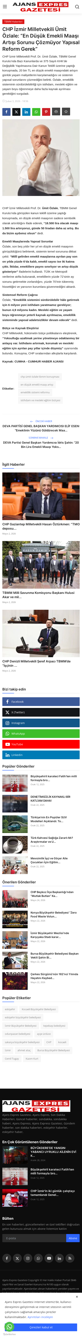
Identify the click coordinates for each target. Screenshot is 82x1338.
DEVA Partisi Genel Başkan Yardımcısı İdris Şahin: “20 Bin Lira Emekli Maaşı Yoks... (41, 445)
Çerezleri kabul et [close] (41, 1327)
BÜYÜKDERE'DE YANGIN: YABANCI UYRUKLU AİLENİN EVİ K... (53, 1152)
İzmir (8, 1050)
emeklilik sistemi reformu (35, 392)
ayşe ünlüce (44, 1034)
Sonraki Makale (41, 437)
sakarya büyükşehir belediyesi (22, 1042)
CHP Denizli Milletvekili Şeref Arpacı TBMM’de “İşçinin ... (36, 663)
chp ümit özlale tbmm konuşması (40, 376)
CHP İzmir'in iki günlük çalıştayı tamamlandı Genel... (53, 1193)
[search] (77, 7)
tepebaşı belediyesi (54, 1025)
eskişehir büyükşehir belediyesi (23, 1017)
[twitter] (17, 1258)
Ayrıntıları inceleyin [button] (40, 1317)
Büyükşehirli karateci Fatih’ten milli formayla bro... (54, 778)
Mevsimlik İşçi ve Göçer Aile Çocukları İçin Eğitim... (49, 860)
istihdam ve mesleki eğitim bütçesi (40, 400)
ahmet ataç (24, 1050)
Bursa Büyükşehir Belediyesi (53, 1050)
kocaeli (62, 1042)
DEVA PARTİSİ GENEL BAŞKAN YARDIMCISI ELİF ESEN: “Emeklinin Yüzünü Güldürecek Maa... (41, 428)
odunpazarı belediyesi (17, 1034)
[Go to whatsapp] (9, 1327)
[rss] (69, 1258)
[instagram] (27, 1258)
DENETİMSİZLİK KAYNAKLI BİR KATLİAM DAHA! (50, 798)
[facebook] (6, 1258)
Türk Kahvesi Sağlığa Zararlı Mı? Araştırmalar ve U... (52, 839)
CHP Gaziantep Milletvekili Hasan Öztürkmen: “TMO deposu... (41, 526)
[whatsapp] (38, 1258)
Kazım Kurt (32, 1058)
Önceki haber (41, 421)
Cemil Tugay (12, 1058)
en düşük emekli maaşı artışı (37, 384)
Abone (73, 1238)
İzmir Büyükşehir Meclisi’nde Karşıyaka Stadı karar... (50, 935)
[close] (77, 1297)
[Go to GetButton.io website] (9, 1334)
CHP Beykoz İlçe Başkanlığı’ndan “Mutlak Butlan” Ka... (52, 893)
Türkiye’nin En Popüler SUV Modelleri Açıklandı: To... (49, 819)
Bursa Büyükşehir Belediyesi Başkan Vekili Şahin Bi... (55, 955)
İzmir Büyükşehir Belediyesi (20, 1025)
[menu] (5, 7)
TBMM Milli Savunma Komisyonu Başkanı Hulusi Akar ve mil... (38, 595)
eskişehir (10, 1009)
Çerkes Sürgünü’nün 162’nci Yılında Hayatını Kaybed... (54, 976)
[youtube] (48, 1258)
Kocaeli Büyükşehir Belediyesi (39, 1009)
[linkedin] (59, 1258)
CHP (48, 1042)
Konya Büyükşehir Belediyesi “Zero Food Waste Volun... (54, 914)
